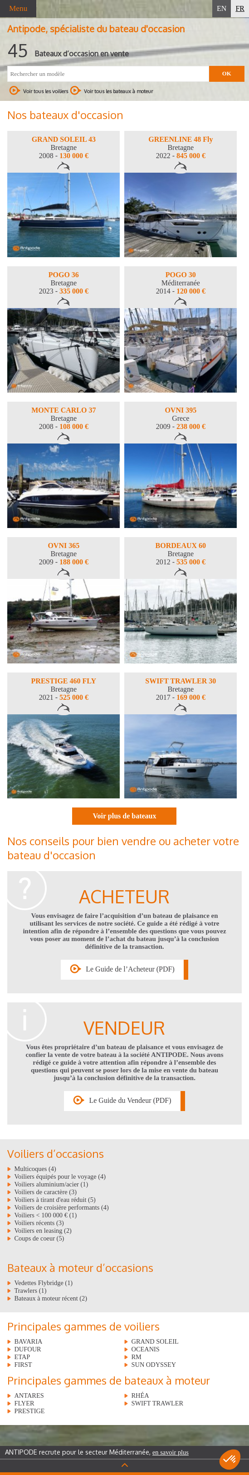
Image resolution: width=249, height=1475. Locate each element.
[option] (63, 194)
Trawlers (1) (30, 1290)
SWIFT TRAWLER (157, 1403)
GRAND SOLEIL (154, 1341)
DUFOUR (27, 1349)
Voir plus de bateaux (124, 816)
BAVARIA (28, 1341)
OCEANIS (145, 1349)
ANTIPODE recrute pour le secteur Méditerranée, (97, 1452)
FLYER (24, 1403)
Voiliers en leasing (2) (42, 1230)
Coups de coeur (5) (39, 1238)
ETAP (22, 1356)
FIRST (23, 1364)
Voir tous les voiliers (38, 90)
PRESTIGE (29, 1411)
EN (221, 8)
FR (239, 8)
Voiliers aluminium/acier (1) (51, 1184)
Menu (18, 8)
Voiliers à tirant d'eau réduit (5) (54, 1199)
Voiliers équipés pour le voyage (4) (60, 1176)
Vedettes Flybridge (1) (43, 1282)
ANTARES (29, 1395)
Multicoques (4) (35, 1168)
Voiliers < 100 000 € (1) (45, 1215)
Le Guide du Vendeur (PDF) (130, 1100)
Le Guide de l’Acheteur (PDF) (130, 969)
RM (136, 1356)
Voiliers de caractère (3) (45, 1192)
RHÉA (140, 1395)
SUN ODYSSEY (153, 1364)
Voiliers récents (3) (38, 1222)
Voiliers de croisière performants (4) (61, 1207)
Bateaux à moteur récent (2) (50, 1298)
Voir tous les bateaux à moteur (111, 90)
